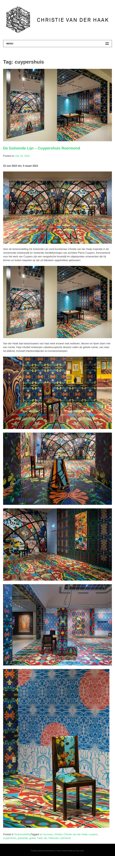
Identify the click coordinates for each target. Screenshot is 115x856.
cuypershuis (9, 838)
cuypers (93, 834)
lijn (45, 838)
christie (58, 834)
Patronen (54, 838)
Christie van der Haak (75, 834)
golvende (23, 838)
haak (40, 838)
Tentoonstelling (22, 834)
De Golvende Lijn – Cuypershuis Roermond (41, 148)
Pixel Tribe (80, 851)
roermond (65, 838)
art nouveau (46, 834)
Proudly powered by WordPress (43, 851)
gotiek (32, 838)
